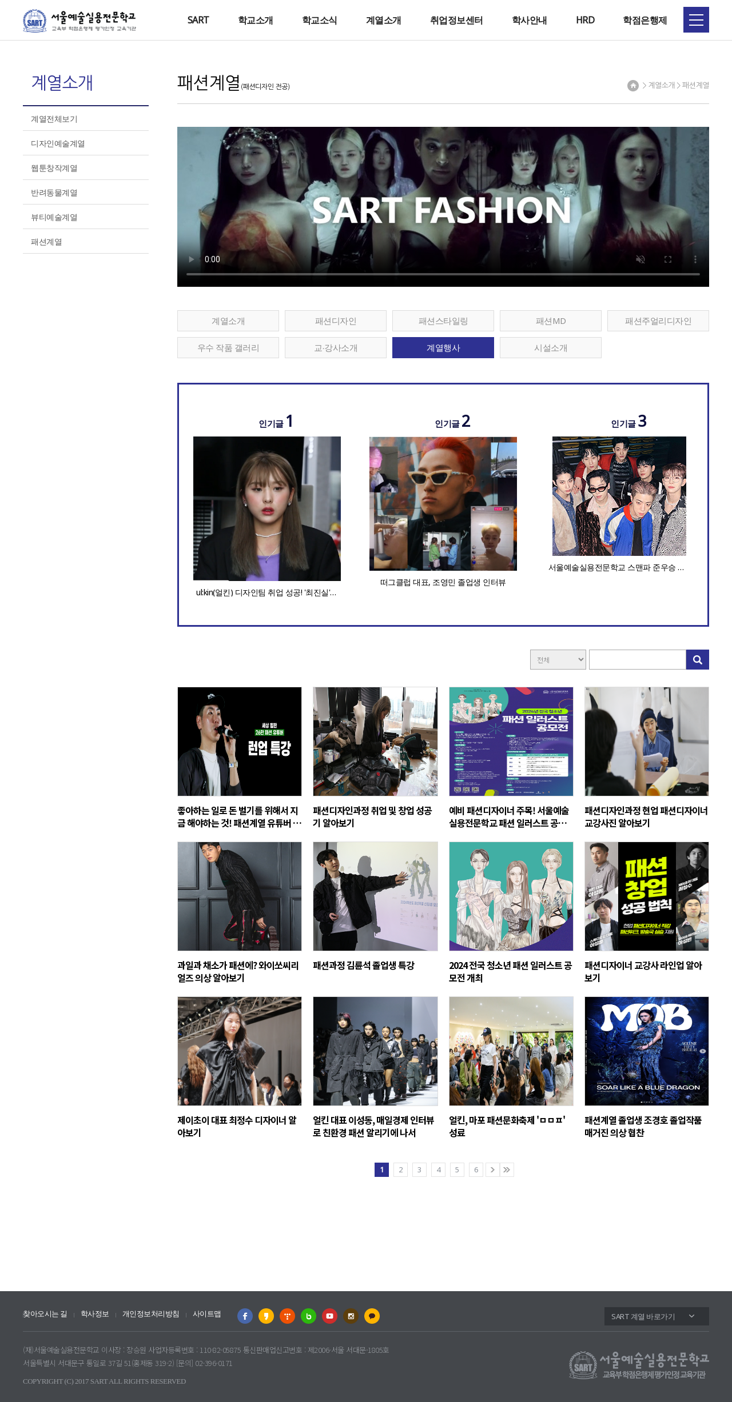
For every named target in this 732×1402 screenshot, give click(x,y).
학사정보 (95, 1313)
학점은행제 (645, 20)
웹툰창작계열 (54, 167)
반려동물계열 (54, 192)
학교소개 (255, 20)
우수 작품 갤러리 (228, 347)
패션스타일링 (443, 320)
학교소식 (319, 20)
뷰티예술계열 (54, 216)
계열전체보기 (54, 118)
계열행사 (443, 347)
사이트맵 (207, 1313)
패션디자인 (336, 320)
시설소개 (550, 347)
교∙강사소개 (335, 347)
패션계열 (46, 241)
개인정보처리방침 (151, 1313)
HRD (585, 20)
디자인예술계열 (58, 143)
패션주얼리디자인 (658, 320)
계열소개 (383, 20)
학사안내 (529, 20)
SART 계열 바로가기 (643, 1316)
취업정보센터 (456, 20)
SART (198, 20)
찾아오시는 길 (45, 1313)
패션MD (551, 320)
